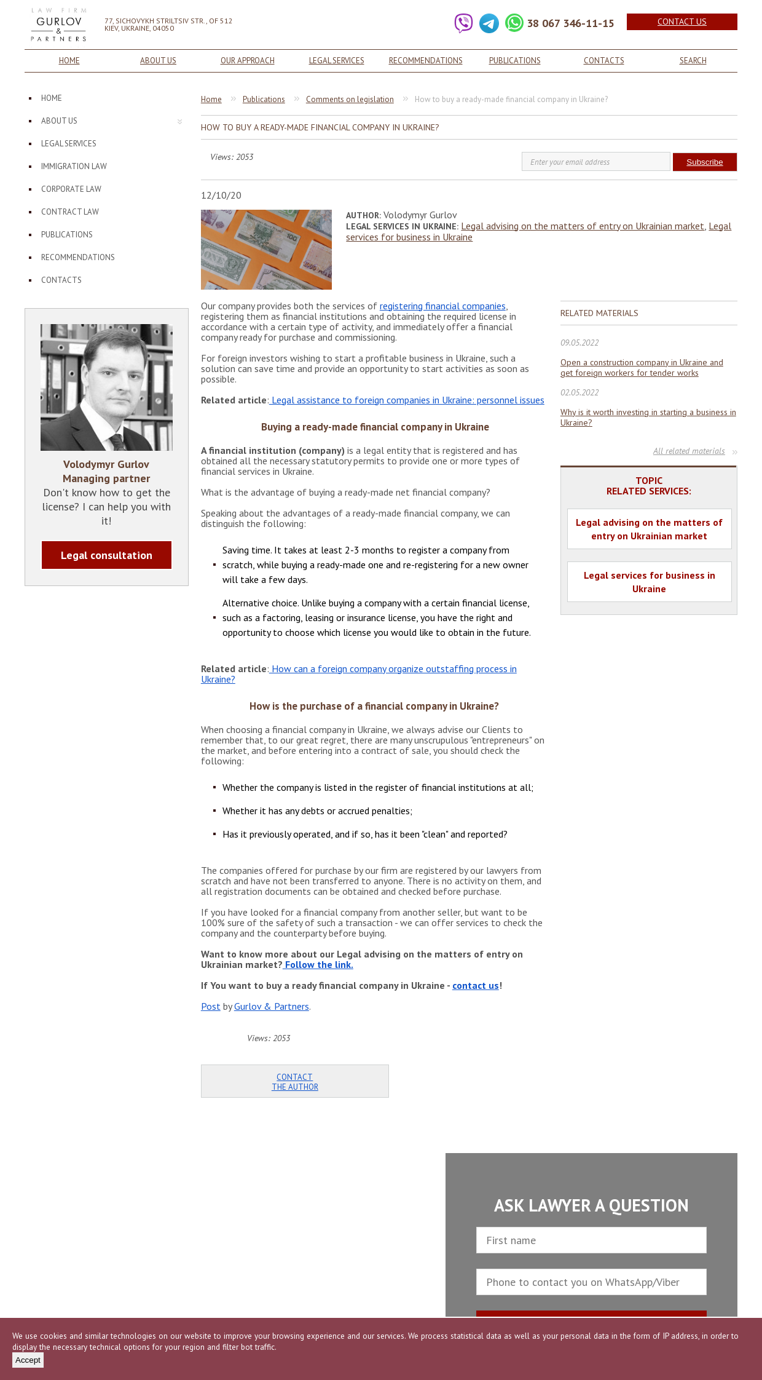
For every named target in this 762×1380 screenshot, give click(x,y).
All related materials (689, 450)
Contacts (604, 60)
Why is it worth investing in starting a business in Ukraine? (648, 417)
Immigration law (74, 166)
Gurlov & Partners (271, 1006)
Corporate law (71, 189)
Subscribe (704, 162)
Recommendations (426, 60)
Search (693, 60)
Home (69, 60)
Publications (515, 60)
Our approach (248, 60)
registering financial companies (443, 305)
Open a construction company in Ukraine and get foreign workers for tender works (641, 367)
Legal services (336, 60)
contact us (475, 985)
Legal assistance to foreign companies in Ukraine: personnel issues (406, 400)
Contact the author (295, 1082)
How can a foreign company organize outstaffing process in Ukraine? (359, 673)
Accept (28, 1360)
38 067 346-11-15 (571, 23)
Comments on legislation (350, 99)
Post (211, 1006)
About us (158, 60)
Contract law (70, 212)
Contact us (682, 21)
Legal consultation (106, 555)
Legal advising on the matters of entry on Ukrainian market (582, 226)
